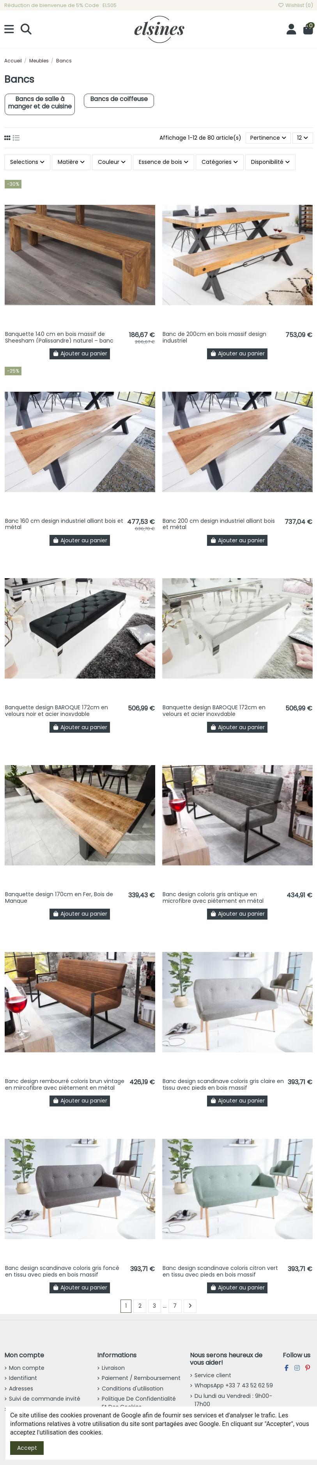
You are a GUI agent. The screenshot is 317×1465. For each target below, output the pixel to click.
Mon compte (26, 1368)
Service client (213, 1375)
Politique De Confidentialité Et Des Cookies (139, 1403)
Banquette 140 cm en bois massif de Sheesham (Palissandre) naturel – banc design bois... (59, 340)
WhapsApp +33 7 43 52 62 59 (234, 1385)
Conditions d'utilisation (132, 1388)
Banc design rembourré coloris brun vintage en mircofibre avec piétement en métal (64, 1084)
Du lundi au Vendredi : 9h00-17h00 (233, 1400)
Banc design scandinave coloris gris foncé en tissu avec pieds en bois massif (62, 1271)
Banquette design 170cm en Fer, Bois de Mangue (59, 897)
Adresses (21, 1388)
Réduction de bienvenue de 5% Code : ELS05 (60, 5)
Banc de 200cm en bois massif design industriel (214, 337)
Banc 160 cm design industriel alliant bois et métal (64, 524)
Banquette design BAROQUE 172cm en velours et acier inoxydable (214, 710)
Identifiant (23, 1378)
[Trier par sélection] (268, 138)
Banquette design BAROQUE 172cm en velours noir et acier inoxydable (56, 710)
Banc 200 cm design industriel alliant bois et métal (219, 524)
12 (302, 138)
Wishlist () (295, 5)
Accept (27, 1448)
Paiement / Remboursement (141, 1378)
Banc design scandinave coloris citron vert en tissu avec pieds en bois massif (220, 1271)
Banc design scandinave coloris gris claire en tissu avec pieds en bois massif (223, 1084)
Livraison (113, 1368)
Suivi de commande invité (44, 1399)
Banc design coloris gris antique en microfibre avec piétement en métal (213, 897)
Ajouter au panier (80, 353)
